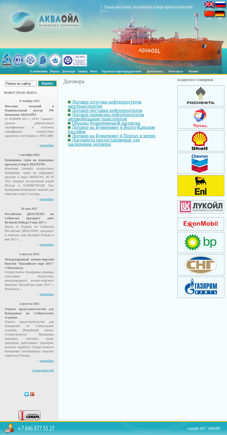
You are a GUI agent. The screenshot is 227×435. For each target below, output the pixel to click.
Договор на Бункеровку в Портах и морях (114, 135)
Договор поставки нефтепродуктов (107, 110)
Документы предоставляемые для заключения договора (103, 142)
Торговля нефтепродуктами (121, 71)
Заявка (83, 71)
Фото (93, 71)
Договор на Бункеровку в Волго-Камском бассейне (111, 129)
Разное (193, 71)
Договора (68, 71)
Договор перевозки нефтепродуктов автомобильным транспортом (106, 116)
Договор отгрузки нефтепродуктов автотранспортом (105, 104)
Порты (55, 71)
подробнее (47, 145)
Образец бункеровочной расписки (106, 123)
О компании (38, 71)
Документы (155, 71)
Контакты (175, 71)
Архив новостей (43, 370)
